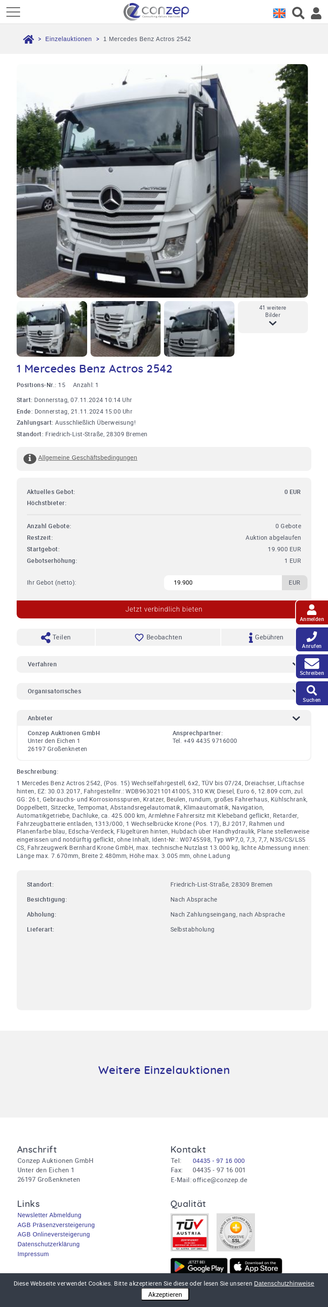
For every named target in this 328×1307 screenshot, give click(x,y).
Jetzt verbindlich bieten (164, 609)
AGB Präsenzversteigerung (56, 1224)
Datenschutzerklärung (49, 1244)
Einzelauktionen (68, 38)
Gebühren (266, 638)
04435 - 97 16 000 (219, 1160)
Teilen (56, 637)
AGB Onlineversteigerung (54, 1234)
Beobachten (158, 637)
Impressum (33, 1254)
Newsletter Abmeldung (50, 1215)
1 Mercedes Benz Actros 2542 (147, 38)
